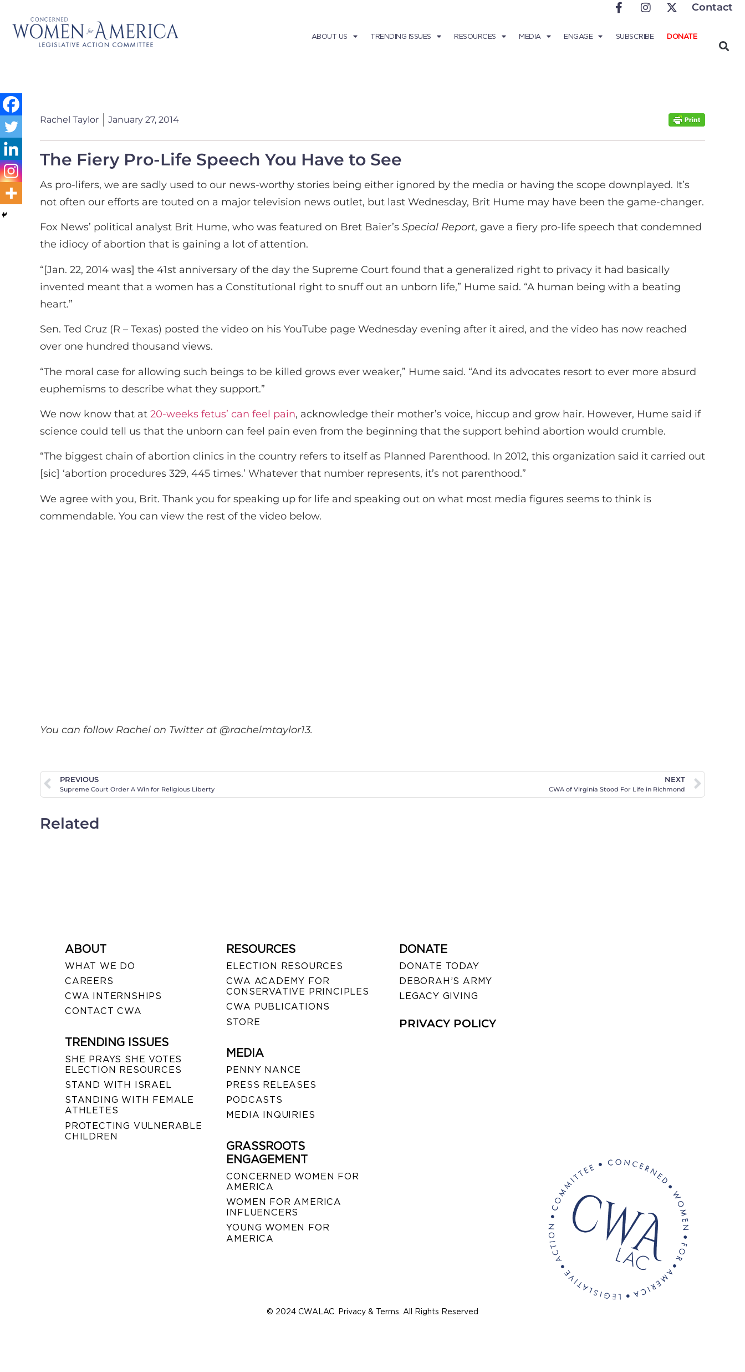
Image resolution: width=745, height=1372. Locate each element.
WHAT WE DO (100, 966)
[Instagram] (11, 171)
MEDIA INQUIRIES (270, 1114)
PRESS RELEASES (271, 1085)
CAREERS (89, 981)
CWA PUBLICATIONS (278, 1006)
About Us (335, 36)
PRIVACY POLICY (447, 1023)
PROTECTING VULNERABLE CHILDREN (133, 1131)
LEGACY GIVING (438, 996)
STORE (243, 1022)
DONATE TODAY (439, 966)
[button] (724, 46)
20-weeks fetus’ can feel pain (222, 414)
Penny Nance (263, 1070)
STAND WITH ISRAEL (118, 1085)
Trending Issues (405, 36)
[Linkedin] (11, 149)
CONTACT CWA (103, 1011)
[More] (11, 193)
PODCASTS (254, 1099)
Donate (682, 36)
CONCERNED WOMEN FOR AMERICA (292, 1181)
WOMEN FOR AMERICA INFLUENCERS (283, 1207)
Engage (583, 36)
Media (534, 36)
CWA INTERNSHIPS (113, 996)
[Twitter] (11, 126)
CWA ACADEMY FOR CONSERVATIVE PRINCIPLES (297, 986)
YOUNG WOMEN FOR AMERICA (277, 1232)
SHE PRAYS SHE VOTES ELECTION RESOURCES (123, 1064)
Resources (480, 36)
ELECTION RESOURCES (284, 966)
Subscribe (635, 36)
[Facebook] (11, 104)
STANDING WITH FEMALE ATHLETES (129, 1105)
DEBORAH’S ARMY (445, 981)
